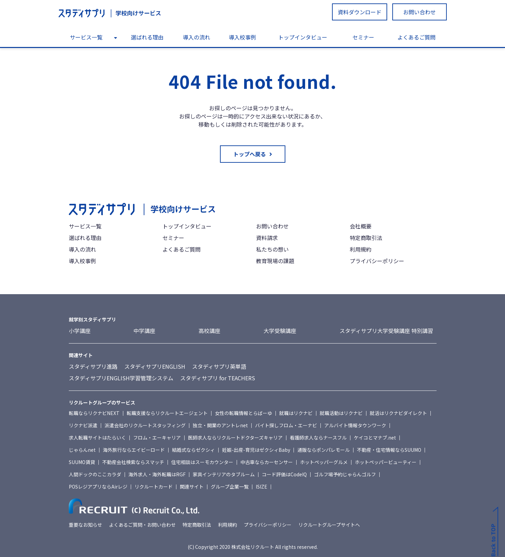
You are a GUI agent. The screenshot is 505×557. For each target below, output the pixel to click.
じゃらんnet (82, 449)
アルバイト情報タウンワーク (355, 425)
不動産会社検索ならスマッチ (133, 462)
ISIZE (261, 486)
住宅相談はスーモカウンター (202, 462)
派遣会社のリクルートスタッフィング (145, 425)
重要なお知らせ (85, 524)
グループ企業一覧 (230, 486)
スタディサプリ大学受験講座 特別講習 (386, 331)
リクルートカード (154, 486)
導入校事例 (242, 37)
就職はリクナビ (296, 413)
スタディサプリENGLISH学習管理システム (121, 378)
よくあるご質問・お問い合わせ (142, 524)
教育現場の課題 (275, 261)
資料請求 (267, 238)
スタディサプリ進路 (93, 366)
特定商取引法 (366, 238)
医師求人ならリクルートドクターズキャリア (235, 437)
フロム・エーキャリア (157, 437)
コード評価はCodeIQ (284, 474)
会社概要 (361, 226)
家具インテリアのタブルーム (224, 474)
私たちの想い (272, 249)
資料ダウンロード (359, 12)
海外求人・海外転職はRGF (157, 474)
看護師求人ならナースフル (318, 437)
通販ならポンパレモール (323, 449)
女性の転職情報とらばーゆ (243, 413)
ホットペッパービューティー (385, 462)
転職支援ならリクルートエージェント (167, 413)
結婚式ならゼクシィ (193, 449)
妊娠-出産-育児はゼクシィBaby (256, 449)
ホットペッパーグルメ (324, 462)
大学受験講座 (280, 331)
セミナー (363, 37)
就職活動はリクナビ (341, 413)
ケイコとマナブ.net (375, 437)
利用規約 (361, 249)
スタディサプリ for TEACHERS (217, 378)
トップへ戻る (249, 154)
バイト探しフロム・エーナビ (286, 425)
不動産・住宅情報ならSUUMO (389, 449)
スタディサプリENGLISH (154, 366)
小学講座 (80, 331)
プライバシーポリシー (377, 261)
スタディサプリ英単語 (219, 366)
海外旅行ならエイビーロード (134, 449)
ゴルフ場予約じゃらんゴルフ (345, 474)
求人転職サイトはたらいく (97, 437)
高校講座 (209, 331)
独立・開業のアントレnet (220, 425)
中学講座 (144, 331)
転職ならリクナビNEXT (94, 413)
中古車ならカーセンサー (266, 462)
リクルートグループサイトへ (329, 524)
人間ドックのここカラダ (95, 474)
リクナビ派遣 (83, 425)
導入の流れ (196, 37)
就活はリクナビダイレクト (398, 413)
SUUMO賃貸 (82, 462)
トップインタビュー (302, 37)
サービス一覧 (86, 37)
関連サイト (192, 486)
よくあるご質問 (416, 37)
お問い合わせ (419, 12)
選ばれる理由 (147, 37)
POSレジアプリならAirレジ (98, 486)
